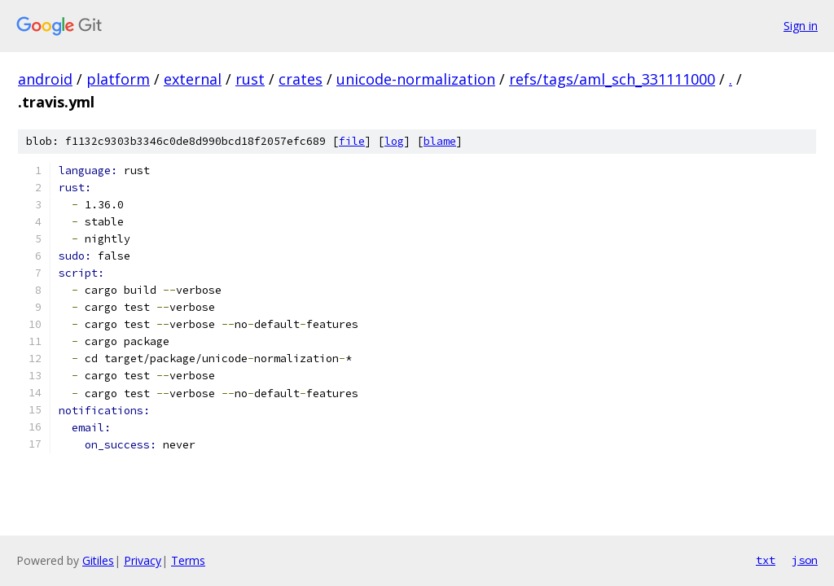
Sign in (801, 25)
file (352, 141)
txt (765, 560)
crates (301, 79)
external (193, 79)
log (394, 141)
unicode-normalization (415, 79)
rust (250, 79)
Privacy (142, 560)
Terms (188, 560)
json (805, 560)
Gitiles (98, 560)
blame (440, 141)
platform (118, 79)
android (45, 79)
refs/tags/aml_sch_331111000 (612, 79)
